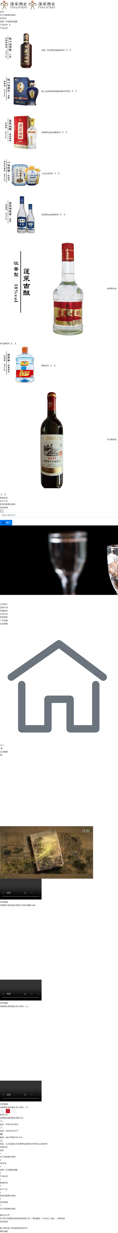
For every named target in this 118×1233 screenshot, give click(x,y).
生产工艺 (4, 1189)
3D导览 (3, 1163)
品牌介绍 (4, 607)
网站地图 (4, 1231)
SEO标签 (61, 1218)
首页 (2, 1150)
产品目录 (4, 1176)
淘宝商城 (4, 1202)
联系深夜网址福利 (8, 1196)
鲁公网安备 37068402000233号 (13, 1228)
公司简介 (4, 604)
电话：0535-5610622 (9, 1124)
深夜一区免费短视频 (8, 1170)
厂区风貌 (4, 620)
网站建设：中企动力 (41, 1218)
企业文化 (4, 614)
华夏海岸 (4, 611)
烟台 (53, 1218)
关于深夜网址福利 (22, 598)
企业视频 (4, 624)
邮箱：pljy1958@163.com (11, 1137)
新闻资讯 (4, 1183)
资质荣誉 (4, 617)
